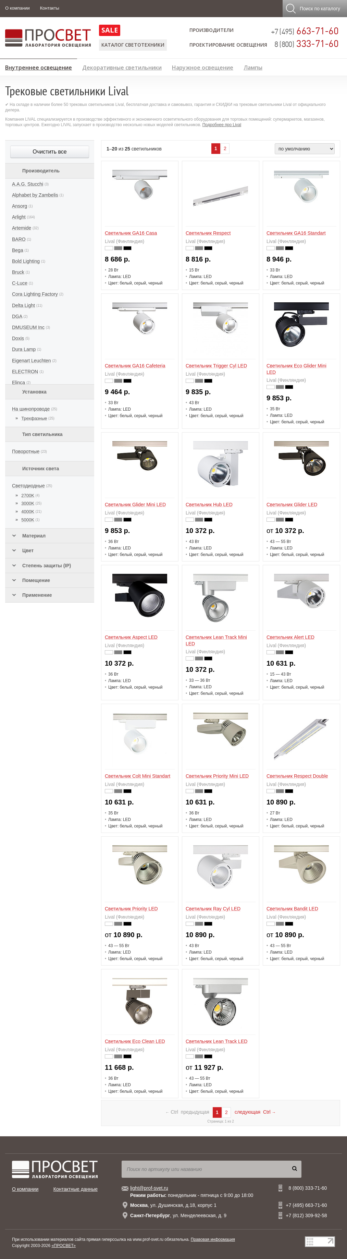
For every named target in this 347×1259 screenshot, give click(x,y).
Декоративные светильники (122, 67)
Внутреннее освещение (38, 66)
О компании (17, 8)
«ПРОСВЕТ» (63, 1245)
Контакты (49, 8)
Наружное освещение (202, 67)
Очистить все (49, 152)
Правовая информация (213, 1239)
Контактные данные (75, 1189)
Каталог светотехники (132, 44)
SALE (109, 30)
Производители (211, 30)
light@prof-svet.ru (149, 1188)
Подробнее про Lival (221, 124)
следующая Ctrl (255, 1112)
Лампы (253, 67)
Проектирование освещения (228, 44)
